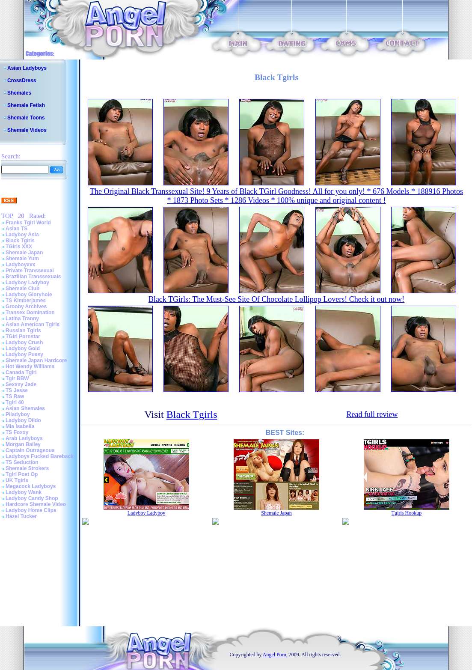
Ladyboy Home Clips (31, 510)
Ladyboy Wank (24, 492)
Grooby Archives (26, 307)
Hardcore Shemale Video (36, 504)
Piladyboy (18, 414)
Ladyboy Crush (24, 342)
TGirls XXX (19, 247)
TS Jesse (17, 390)
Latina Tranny (22, 319)
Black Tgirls (20, 241)
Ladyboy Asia (22, 235)
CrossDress (21, 80)
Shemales (19, 93)
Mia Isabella (20, 426)
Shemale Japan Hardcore (36, 360)
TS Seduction (22, 462)
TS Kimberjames (26, 301)
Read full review (372, 414)
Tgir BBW (17, 378)
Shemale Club (22, 289)
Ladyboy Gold (23, 348)
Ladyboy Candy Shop (32, 498)
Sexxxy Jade (21, 384)
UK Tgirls (17, 480)
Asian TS (16, 229)
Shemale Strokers (27, 468)
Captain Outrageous (30, 450)
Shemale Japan (24, 253)
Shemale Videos (27, 130)
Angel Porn (274, 655)
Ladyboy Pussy (24, 354)
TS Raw (15, 396)
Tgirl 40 (15, 402)
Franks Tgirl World (28, 223)
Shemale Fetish (26, 105)
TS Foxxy (17, 432)
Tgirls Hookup (407, 513)
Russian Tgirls (23, 331)
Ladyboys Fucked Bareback (40, 456)
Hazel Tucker (21, 516)
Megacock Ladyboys (31, 486)
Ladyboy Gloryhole (29, 295)
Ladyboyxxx (20, 265)
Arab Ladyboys (24, 438)
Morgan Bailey (23, 444)
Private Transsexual (30, 271)
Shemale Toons (26, 118)
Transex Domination (30, 313)
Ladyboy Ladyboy (27, 283)
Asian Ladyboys (27, 68)
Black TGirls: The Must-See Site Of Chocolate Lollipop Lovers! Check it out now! (276, 299)
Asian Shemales (25, 408)
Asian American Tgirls (32, 325)
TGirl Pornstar (23, 336)
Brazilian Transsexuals (33, 277)
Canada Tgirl (21, 372)
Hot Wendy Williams (30, 366)
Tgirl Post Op (22, 474)
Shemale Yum (22, 259)
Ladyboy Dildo (23, 420)
